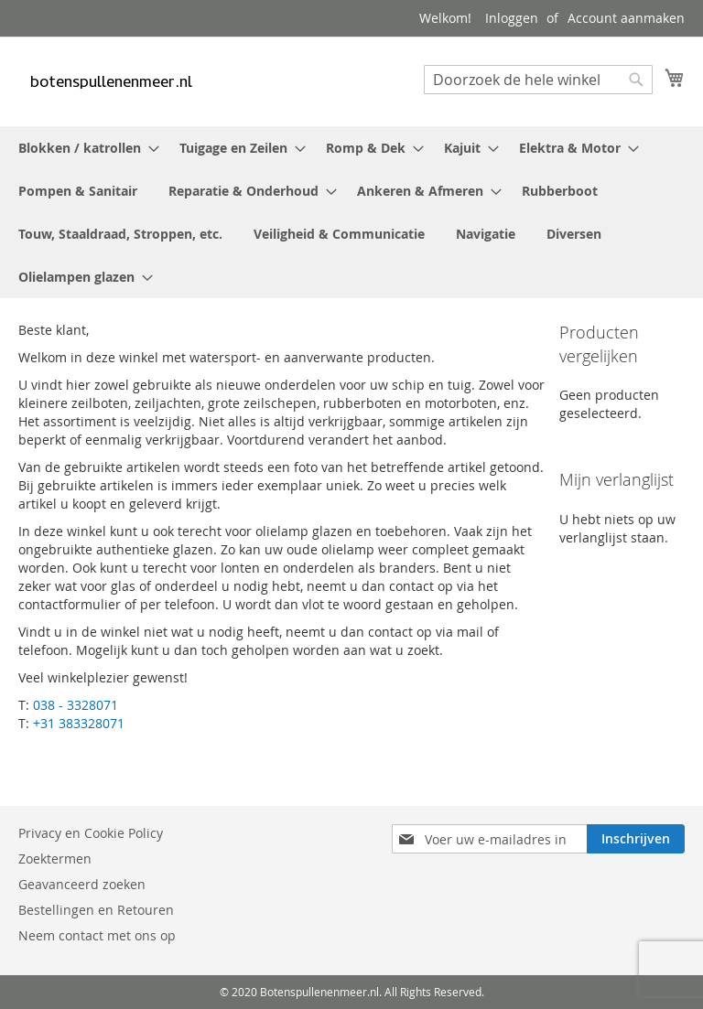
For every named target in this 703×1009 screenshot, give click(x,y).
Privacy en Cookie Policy (90, 833)
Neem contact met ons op (97, 935)
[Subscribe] (641, 838)
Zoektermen (55, 858)
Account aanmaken (626, 18)
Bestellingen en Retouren (96, 909)
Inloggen (511, 18)
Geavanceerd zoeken (82, 884)
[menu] (351, 212)
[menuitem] (83, 147)
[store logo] (109, 80)
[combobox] (538, 79)
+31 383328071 (78, 723)
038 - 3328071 (75, 705)
